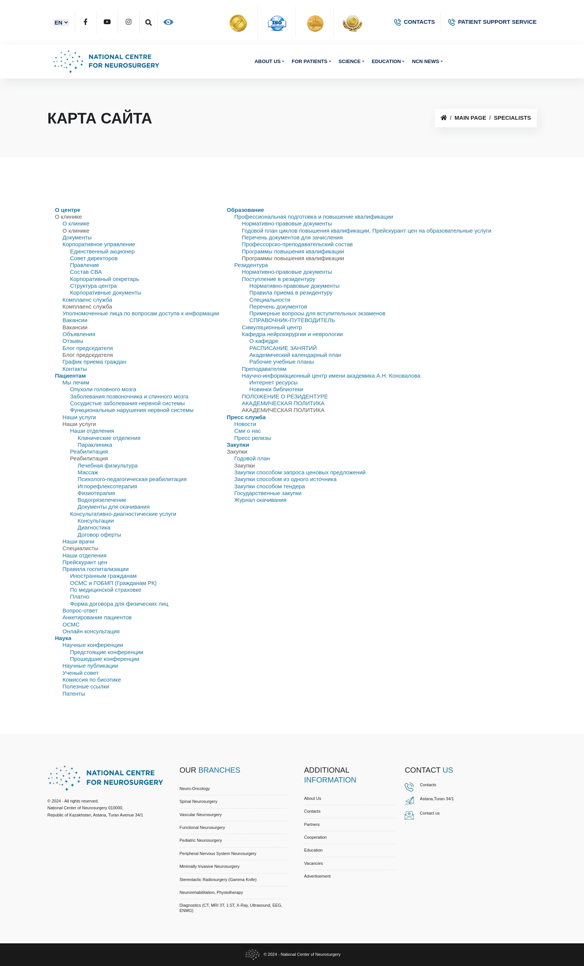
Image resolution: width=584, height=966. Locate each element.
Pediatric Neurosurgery (201, 840)
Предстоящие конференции (106, 652)
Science (350, 61)
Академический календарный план (295, 355)
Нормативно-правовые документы (287, 223)
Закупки (238, 444)
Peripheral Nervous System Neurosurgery (218, 853)
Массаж (88, 472)
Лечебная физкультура (108, 465)
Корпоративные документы (106, 292)
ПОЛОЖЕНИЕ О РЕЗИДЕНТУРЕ (285, 396)
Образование (245, 210)
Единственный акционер (102, 251)
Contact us (430, 813)
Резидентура (251, 265)
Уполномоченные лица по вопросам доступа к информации (141, 313)
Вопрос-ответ (80, 610)
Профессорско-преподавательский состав (297, 244)
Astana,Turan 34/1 (437, 798)
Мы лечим (76, 382)
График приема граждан (94, 361)
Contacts (312, 811)
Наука (63, 638)
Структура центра (93, 285)
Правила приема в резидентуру (291, 292)
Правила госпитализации (96, 569)
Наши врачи (78, 541)
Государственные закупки (268, 493)
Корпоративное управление (99, 244)
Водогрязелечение (102, 500)
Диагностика (94, 527)
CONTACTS (414, 22)
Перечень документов (278, 306)
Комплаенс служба (87, 299)
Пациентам (70, 375)
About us (267, 61)
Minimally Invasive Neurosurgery (210, 866)
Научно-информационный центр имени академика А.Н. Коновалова (331, 375)
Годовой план (252, 458)
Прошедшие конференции (105, 659)
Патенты (74, 693)
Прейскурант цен (85, 562)
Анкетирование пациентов (97, 617)
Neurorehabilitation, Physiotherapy (211, 892)
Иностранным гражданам (103, 576)
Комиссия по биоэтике (92, 679)
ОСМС (71, 624)
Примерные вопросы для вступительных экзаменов (317, 313)
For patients (310, 61)
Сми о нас (247, 430)
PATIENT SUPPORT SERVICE (492, 22)
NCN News (425, 61)
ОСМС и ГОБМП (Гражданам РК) (113, 583)
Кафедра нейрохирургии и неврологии (292, 334)
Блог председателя (88, 348)
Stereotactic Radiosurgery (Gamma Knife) (218, 879)
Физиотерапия (96, 493)
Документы (77, 237)
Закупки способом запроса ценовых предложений (300, 472)
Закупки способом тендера (269, 486)
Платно (79, 596)
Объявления (79, 334)
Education (386, 61)
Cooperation (315, 837)
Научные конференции (93, 645)
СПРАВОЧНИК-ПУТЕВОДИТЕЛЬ (292, 320)
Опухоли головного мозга (103, 389)
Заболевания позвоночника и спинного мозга (129, 396)
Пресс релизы (252, 438)
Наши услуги (79, 417)
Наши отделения (92, 430)
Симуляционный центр (272, 327)
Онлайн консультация (91, 631)
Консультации (96, 520)
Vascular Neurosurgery (201, 814)
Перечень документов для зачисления (292, 237)
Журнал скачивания (260, 500)
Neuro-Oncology (195, 788)
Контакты (75, 369)
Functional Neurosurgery (202, 827)
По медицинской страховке (106, 589)
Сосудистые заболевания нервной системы (127, 403)
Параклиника (95, 444)
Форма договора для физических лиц (119, 603)
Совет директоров (94, 258)
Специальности (270, 299)
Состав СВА (86, 272)
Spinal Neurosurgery (198, 801)
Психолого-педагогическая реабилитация (132, 479)
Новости (245, 424)
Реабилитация (89, 451)
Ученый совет (81, 673)
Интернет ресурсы (274, 382)
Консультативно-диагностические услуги (123, 514)
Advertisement (317, 876)
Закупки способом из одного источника (285, 479)
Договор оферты (100, 534)
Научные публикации (90, 665)
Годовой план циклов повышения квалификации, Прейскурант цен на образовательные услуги (367, 230)
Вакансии (75, 320)
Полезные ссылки (86, 686)
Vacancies (313, 863)
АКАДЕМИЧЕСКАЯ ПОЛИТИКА (283, 403)
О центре (67, 210)
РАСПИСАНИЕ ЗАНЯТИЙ (283, 348)
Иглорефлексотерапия (107, 486)
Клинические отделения (109, 438)
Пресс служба (246, 417)
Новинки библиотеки (277, 389)
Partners (312, 824)
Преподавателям (264, 369)
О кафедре (264, 341)
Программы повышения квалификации (293, 251)
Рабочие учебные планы (282, 361)
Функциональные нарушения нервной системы (132, 410)
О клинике (76, 223)
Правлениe (84, 265)
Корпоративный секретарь (104, 279)
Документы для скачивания (114, 506)
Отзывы (73, 341)
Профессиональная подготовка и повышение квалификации (313, 216)
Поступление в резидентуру (279, 279)
